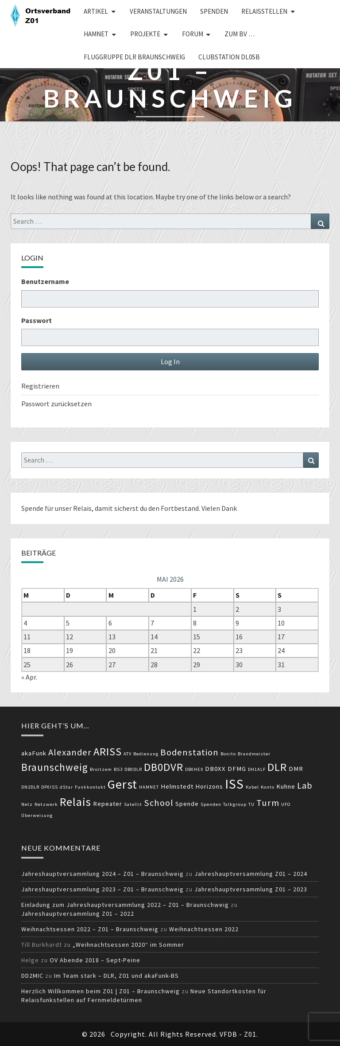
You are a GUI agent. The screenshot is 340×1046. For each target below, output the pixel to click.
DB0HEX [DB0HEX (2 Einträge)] (194, 769)
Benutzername (45, 281)
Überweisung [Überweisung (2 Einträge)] (37, 815)
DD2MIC (32, 976)
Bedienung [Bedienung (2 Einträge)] (145, 754)
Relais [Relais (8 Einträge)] (75, 801)
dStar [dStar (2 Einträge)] (66, 787)
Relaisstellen (264, 11)
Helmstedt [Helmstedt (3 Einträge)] (177, 786)
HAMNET (96, 34)
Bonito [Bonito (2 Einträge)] (228, 754)
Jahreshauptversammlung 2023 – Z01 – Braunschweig (102, 889)
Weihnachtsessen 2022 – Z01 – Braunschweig (89, 929)
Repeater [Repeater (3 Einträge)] (107, 804)
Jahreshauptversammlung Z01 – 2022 (77, 914)
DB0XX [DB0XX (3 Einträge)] (215, 769)
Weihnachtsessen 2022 (204, 929)
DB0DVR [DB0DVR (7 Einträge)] (163, 767)
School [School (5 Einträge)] (159, 803)
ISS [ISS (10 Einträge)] (234, 784)
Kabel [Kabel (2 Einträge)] (252, 787)
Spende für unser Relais (56, 508)
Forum (192, 34)
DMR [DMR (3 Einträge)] (296, 769)
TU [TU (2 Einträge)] (251, 804)
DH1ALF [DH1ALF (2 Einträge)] (257, 769)
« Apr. (29, 677)
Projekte (145, 34)
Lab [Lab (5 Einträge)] (305, 785)
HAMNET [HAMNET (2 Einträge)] (149, 787)
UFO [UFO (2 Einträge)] (286, 804)
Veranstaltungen (158, 11)
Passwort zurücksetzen (56, 403)
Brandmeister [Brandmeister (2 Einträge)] (254, 754)
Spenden (214, 11)
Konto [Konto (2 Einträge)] (267, 787)
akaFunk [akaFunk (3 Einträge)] (33, 753)
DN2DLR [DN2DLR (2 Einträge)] (30, 787)
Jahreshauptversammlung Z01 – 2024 (250, 874)
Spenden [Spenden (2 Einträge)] (211, 804)
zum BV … (239, 34)
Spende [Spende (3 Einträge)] (187, 804)
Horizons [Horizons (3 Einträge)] (209, 786)
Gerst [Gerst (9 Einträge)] (122, 784)
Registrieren (40, 385)
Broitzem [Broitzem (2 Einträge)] (101, 769)
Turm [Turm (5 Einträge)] (267, 803)
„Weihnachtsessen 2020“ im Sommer (128, 945)
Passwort (36, 320)
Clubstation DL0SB (229, 57)
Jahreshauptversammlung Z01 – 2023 (250, 889)
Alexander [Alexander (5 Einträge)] (70, 752)
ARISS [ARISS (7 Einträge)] (107, 751)
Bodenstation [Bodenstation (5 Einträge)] (189, 752)
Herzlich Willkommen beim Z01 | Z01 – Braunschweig (100, 991)
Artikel (96, 11)
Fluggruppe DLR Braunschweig (134, 57)
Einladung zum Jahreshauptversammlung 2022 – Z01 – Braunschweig (125, 905)
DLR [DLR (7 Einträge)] (277, 767)
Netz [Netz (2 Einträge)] (27, 804)
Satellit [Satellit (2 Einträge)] (133, 804)
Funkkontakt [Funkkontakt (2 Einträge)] (90, 787)
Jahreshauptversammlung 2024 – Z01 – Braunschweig (102, 874)
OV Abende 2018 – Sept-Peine (95, 960)
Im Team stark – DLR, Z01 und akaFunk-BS (116, 976)
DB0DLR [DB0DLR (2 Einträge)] (133, 769)
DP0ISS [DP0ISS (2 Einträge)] (49, 787)
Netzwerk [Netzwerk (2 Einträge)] (46, 804)
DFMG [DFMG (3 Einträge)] (237, 769)
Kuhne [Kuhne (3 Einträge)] (285, 786)
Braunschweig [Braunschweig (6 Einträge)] (54, 767)
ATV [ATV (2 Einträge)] (127, 754)
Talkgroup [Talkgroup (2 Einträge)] (235, 804)
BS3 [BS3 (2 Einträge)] (118, 769)
